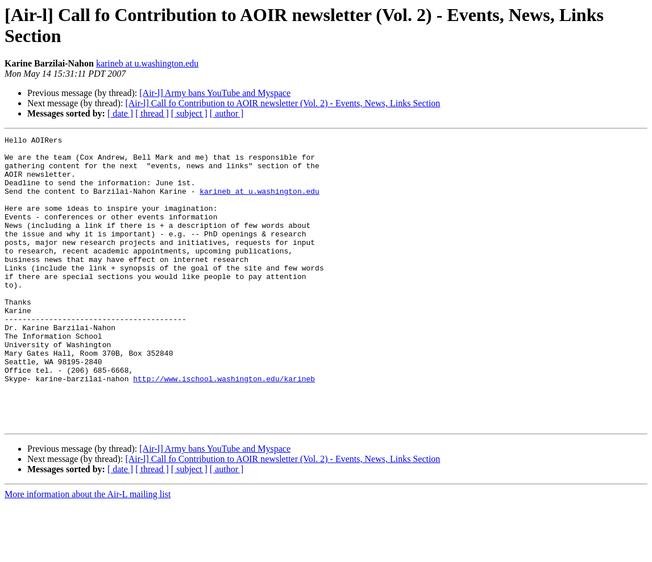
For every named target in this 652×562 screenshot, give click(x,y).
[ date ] (120, 113)
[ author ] (227, 113)
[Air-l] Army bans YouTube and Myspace (214, 93)
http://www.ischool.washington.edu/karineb (224, 428)
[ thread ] (152, 113)
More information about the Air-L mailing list (88, 552)
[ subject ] (189, 113)
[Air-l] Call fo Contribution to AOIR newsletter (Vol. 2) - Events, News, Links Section (282, 103)
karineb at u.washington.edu (147, 63)
